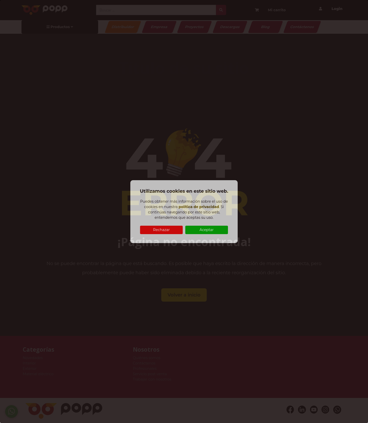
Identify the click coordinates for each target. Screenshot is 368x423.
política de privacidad (199, 206)
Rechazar (161, 229)
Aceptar (207, 229)
